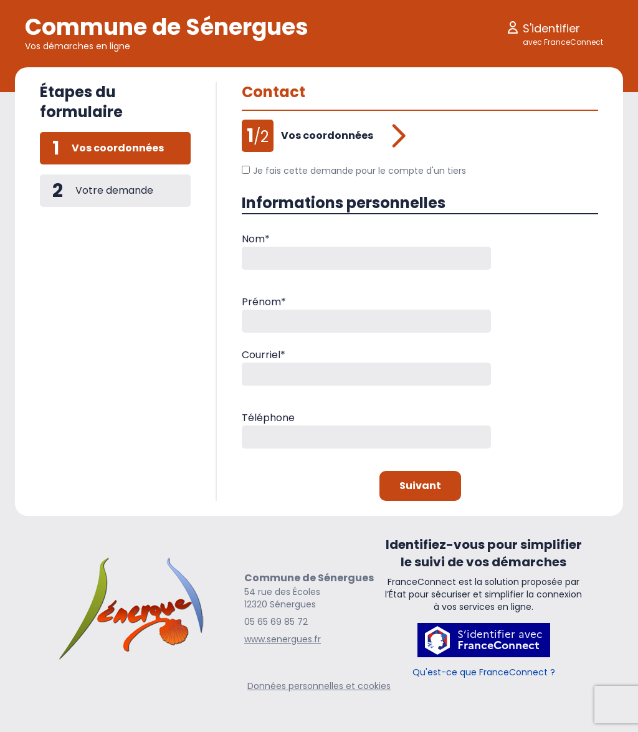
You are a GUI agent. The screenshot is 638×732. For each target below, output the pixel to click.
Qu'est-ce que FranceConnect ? (483, 672)
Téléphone (268, 418)
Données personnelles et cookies (319, 686)
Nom (256, 239)
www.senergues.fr (282, 639)
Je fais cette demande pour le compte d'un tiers (354, 170)
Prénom (264, 302)
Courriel (263, 355)
